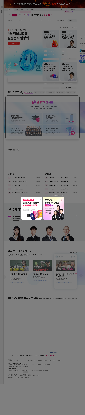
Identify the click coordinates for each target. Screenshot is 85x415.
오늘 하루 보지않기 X (55, 195)
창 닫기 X (62, 195)
